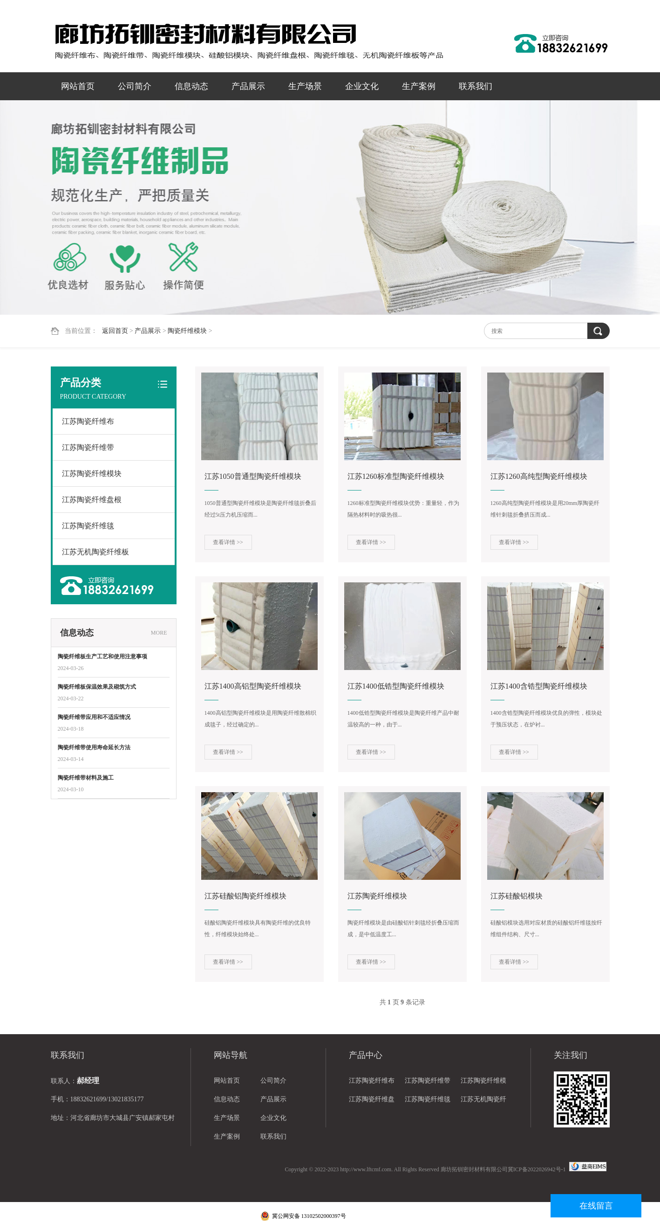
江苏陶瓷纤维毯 (88, 526)
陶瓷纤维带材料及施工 (86, 777)
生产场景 (305, 86)
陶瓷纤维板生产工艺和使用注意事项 (102, 656)
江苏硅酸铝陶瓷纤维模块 (245, 896)
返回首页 (115, 330)
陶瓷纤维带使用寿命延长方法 (94, 747)
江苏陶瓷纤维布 (88, 421)
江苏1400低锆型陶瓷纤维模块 (395, 686)
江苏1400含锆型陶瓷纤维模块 (538, 686)
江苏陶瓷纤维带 (88, 447)
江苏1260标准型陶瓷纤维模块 (395, 476)
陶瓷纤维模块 (187, 330)
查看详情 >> (228, 542)
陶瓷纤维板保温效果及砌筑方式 (97, 687)
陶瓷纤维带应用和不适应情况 (94, 717)
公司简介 (134, 86)
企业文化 (362, 86)
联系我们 (475, 86)
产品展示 (248, 86)
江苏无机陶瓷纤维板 (95, 552)
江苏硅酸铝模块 (516, 896)
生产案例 (418, 86)
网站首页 (78, 86)
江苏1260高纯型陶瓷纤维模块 (538, 476)
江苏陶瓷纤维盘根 (92, 500)
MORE (159, 632)
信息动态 (191, 86)
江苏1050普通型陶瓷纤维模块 (252, 476)
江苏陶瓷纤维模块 (92, 473)
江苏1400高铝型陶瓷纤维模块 (252, 686)
